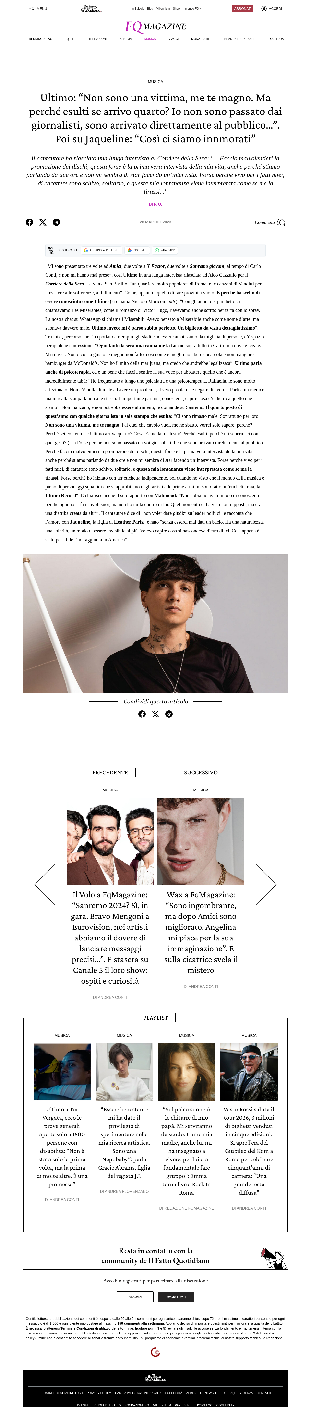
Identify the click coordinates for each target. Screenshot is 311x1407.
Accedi (135, 1297)
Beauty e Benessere (241, 39)
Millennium (163, 8)
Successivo (201, 772)
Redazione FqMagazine (189, 1208)
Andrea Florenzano (127, 1191)
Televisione (98, 39)
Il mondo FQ (193, 9)
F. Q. (158, 204)
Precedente (110, 772)
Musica (150, 39)
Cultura (277, 39)
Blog (150, 8)
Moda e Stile (201, 39)
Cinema (126, 39)
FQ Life (70, 39)
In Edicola (137, 8)
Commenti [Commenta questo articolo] (270, 222)
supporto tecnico (248, 1338)
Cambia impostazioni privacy (138, 1393)
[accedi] (271, 8)
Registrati (176, 1297)
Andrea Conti (112, 997)
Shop (176, 8)
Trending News (39, 39)
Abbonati (243, 9)
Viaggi (173, 39)
